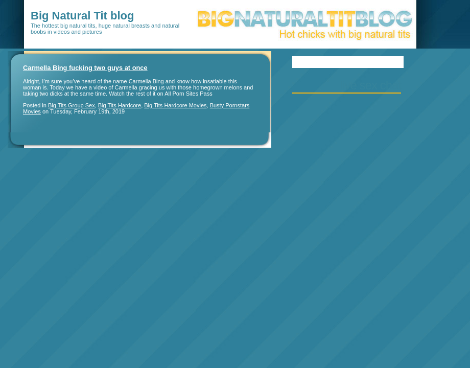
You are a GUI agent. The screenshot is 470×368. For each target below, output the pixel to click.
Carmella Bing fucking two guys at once (85, 68)
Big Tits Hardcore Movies (175, 105)
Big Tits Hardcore (119, 105)
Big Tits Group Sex (71, 105)
